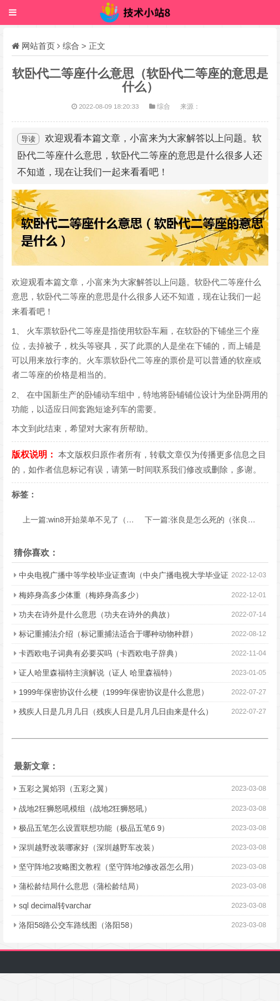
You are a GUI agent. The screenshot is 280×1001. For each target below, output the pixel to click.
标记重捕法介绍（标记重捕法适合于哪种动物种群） (108, 633)
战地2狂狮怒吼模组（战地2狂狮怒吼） (85, 808)
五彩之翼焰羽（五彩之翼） (65, 788)
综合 (71, 45)
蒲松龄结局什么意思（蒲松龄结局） (81, 886)
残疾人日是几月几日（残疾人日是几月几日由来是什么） (116, 711)
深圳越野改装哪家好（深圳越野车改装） (89, 847)
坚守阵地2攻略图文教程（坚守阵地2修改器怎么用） (108, 866)
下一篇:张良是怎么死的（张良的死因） (212, 519)
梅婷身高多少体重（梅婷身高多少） (81, 595)
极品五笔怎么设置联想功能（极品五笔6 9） (94, 828)
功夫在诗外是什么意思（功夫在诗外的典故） (96, 614)
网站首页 (38, 45)
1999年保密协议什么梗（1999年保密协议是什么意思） (113, 692)
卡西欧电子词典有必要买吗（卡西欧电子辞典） (100, 653)
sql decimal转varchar (55, 905)
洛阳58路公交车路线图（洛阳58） (78, 925)
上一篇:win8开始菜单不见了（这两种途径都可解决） (113, 519)
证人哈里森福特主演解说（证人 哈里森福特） (97, 672)
